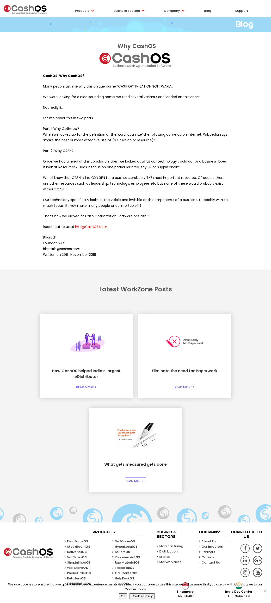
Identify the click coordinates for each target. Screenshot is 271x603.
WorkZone (77, 474)
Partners (208, 458)
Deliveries (77, 458)
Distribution (168, 458)
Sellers (122, 458)
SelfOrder (125, 448)
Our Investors (212, 453)
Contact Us (211, 469)
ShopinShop (79, 469)
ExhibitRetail (79, 490)
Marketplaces (170, 468)
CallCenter (126, 479)
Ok (123, 596)
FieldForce (77, 448)
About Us (209, 448)
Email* (134, 561)
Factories (125, 474)
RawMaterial (127, 469)
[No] (265, 590)
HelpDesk (124, 485)
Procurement (127, 464)
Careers (208, 464)
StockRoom (78, 453)
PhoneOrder (79, 479)
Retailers (76, 485)
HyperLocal (126, 453)
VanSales (77, 464)
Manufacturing (171, 452)
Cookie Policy (142, 596)
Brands (164, 463)
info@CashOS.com (91, 226)
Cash (121, 490)
